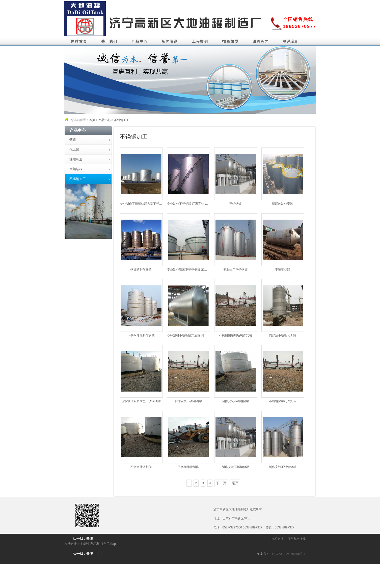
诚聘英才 (261, 41)
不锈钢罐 (235, 203)
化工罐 (74, 149)
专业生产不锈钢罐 (235, 269)
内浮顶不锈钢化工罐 (282, 335)
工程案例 (200, 41)
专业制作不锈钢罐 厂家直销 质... (188, 203)
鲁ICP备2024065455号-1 (288, 554)
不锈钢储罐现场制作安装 (235, 335)
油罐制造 (76, 159)
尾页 (235, 483)
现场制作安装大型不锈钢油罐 (141, 401)
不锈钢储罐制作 (141, 467)
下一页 (221, 483)
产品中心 (139, 41)
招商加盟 (230, 41)
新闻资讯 (170, 41)
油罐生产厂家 (90, 544)
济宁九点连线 (296, 539)
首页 (92, 120)
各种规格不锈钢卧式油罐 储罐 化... (188, 335)
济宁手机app (109, 544)
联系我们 (291, 41)
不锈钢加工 (121, 120)
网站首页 (79, 41)
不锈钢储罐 (282, 269)
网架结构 (76, 169)
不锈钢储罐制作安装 (141, 335)
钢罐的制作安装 (282, 203)
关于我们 (109, 41)
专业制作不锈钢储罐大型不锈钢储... (141, 203)
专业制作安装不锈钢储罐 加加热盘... (188, 269)
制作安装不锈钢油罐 (188, 401)
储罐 (72, 139)
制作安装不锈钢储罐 (235, 401)
